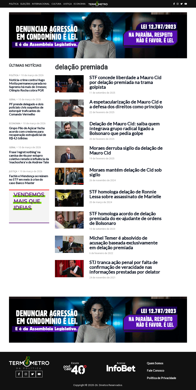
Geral (12, 99)
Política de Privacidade (161, 378)
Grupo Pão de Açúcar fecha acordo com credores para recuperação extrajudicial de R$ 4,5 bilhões (27, 133)
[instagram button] (178, 3)
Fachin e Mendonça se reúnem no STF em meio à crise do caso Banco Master (28, 179)
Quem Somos (155, 363)
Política (14, 3)
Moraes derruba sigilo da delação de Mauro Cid (126, 150)
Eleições (25, 3)
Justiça (67, 3)
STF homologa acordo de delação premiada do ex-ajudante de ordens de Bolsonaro (125, 218)
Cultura (56, 3)
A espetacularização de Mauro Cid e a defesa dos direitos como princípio (126, 104)
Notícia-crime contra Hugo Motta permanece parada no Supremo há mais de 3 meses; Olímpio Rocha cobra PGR (28, 85)
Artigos (13, 11)
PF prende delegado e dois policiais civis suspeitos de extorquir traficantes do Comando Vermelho (26, 109)
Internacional (41, 3)
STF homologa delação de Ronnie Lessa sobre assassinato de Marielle (125, 194)
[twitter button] (181, 3)
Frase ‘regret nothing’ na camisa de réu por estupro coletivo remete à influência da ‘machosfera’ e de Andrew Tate (29, 157)
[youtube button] (186, 3)
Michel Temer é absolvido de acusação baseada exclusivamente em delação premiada (123, 242)
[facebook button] (174, 3)
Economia (80, 3)
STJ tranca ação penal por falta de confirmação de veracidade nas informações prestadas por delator (124, 267)
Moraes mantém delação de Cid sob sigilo (125, 172)
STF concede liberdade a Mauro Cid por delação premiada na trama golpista (125, 82)
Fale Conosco (155, 370)
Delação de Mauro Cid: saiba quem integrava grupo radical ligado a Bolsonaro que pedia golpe (124, 128)
